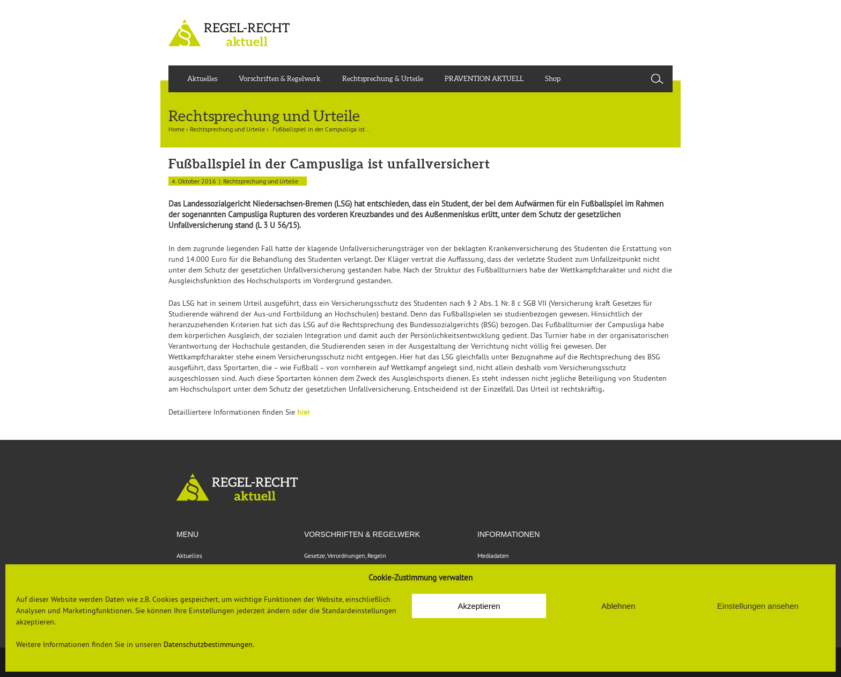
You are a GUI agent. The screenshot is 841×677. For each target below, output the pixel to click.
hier (303, 412)
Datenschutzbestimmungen (208, 644)
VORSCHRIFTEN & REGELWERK (362, 534)
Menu (187, 534)
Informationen (508, 534)
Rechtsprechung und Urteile (227, 129)
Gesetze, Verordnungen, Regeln (345, 555)
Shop (552, 79)
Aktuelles (202, 79)
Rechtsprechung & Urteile (382, 79)
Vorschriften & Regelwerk (280, 79)
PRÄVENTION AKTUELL (484, 79)
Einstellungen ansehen (758, 605)
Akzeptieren (479, 605)
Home (176, 129)
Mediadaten (493, 555)
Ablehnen (618, 605)
